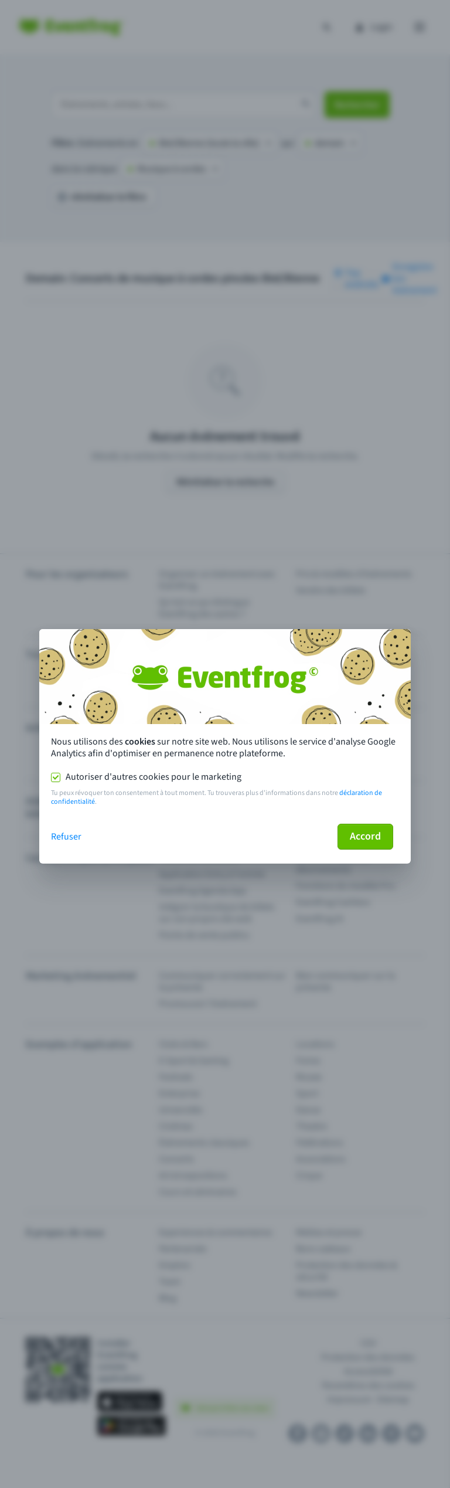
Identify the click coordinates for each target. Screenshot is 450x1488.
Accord (365, 836)
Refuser (66, 836)
